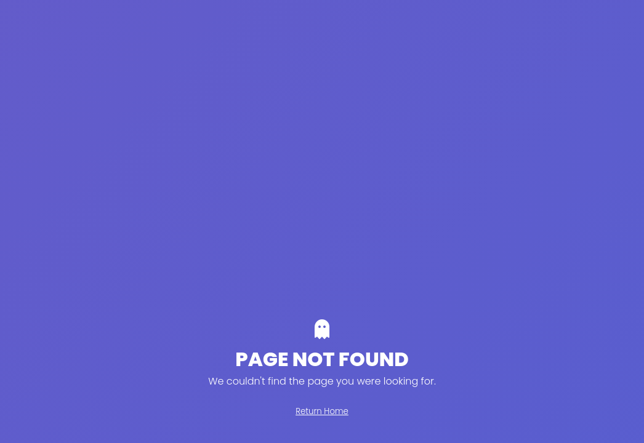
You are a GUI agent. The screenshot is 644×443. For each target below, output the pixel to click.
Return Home (322, 411)
